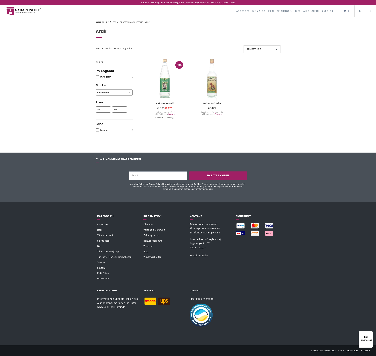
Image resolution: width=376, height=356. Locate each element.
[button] (130, 92)
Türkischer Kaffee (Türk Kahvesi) (115, 257)
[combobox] (109, 92)
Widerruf (148, 246)
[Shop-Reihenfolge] (262, 49)
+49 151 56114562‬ (212, 228)
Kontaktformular (199, 255)
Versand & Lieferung (155, 229)
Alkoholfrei (311, 11)
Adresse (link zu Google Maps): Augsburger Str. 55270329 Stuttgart (207, 243)
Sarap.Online (102, 22)
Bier (297, 11)
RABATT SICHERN (218, 175)
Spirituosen (284, 11)
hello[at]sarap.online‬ (209, 232)
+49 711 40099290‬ (209, 224)
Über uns (148, 224)
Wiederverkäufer (152, 257)
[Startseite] (23, 11)
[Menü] (371, 333)
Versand (171, 114)
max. (115, 109)
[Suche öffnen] (370, 11)
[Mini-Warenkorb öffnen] (346, 11)
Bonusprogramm (153, 240)
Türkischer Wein (106, 235)
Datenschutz (350, 350)
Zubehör (327, 11)
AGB (339, 350)
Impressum (364, 350)
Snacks (101, 262)
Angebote (242, 11)
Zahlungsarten (152, 235)
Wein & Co (258, 11)
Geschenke (103, 278)
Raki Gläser (103, 273)
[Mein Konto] (360, 11)
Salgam (101, 267)
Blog (146, 251)
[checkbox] (114, 77)
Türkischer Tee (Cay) (108, 251)
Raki (271, 11)
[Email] (158, 175)
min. (99, 109)
